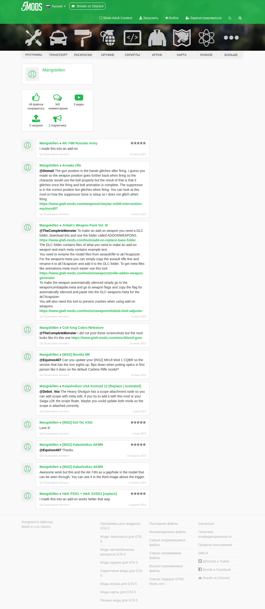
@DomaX (46, 171)
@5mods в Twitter (214, 561)
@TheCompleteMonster (58, 231)
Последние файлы (163, 524)
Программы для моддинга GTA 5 (120, 526)
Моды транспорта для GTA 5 (120, 539)
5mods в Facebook (214, 569)
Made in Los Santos (36, 527)
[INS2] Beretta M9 (76, 354)
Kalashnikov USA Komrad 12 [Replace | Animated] (101, 386)
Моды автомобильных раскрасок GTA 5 (117, 552)
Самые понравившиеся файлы (167, 542)
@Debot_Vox (49, 391)
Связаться (206, 524)
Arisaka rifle (71, 165)
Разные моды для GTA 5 (119, 600)
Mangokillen (54, 70)
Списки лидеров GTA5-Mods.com (167, 581)
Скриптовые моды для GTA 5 (121, 573)
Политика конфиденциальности (215, 534)
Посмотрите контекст (54, 154)
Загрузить (148, 18)
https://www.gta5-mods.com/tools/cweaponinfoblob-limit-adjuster (90, 311)
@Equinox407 (50, 360)
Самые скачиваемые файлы (165, 555)
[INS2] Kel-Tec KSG (77, 422)
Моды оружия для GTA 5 (119, 562)
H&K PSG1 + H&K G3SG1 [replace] (89, 494)
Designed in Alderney (37, 522)
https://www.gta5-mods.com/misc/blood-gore (106, 338)
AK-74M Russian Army (80, 143)
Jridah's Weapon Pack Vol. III (85, 225)
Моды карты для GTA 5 (118, 592)
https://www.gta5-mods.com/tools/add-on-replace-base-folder (87, 240)
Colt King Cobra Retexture (83, 328)
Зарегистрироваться (204, 18)
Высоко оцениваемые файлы (166, 568)
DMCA (203, 553)
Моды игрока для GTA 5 (118, 584)
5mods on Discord (214, 578)
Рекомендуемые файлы (167, 532)
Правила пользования (215, 545)
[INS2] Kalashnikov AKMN (82, 444)
